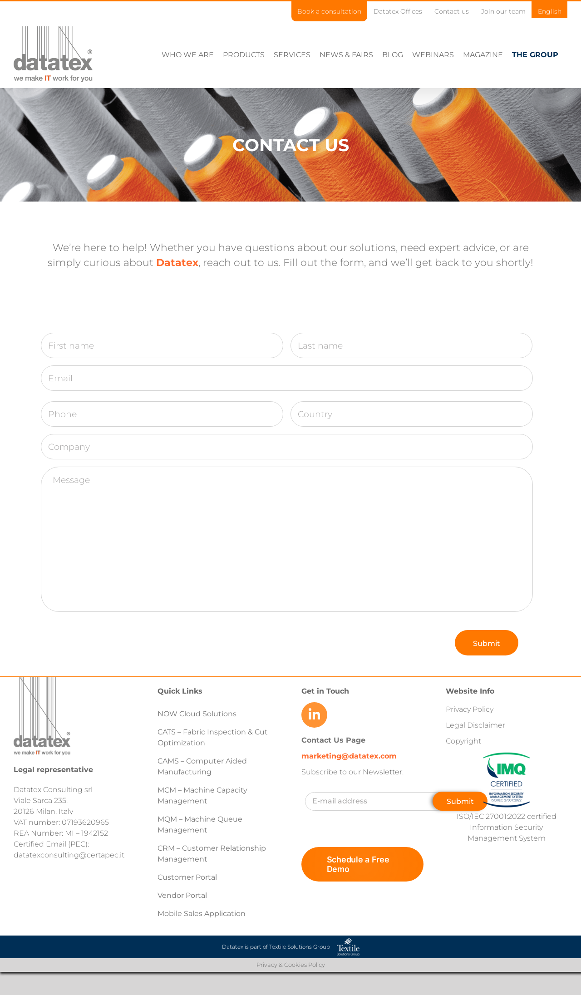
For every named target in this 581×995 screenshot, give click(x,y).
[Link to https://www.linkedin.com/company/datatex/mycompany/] (314, 715)
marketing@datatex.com (349, 756)
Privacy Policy (469, 709)
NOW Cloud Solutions (197, 713)
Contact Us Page (333, 740)
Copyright (463, 741)
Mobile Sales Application (202, 913)
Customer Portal (187, 877)
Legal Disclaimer (475, 725)
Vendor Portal (183, 895)
